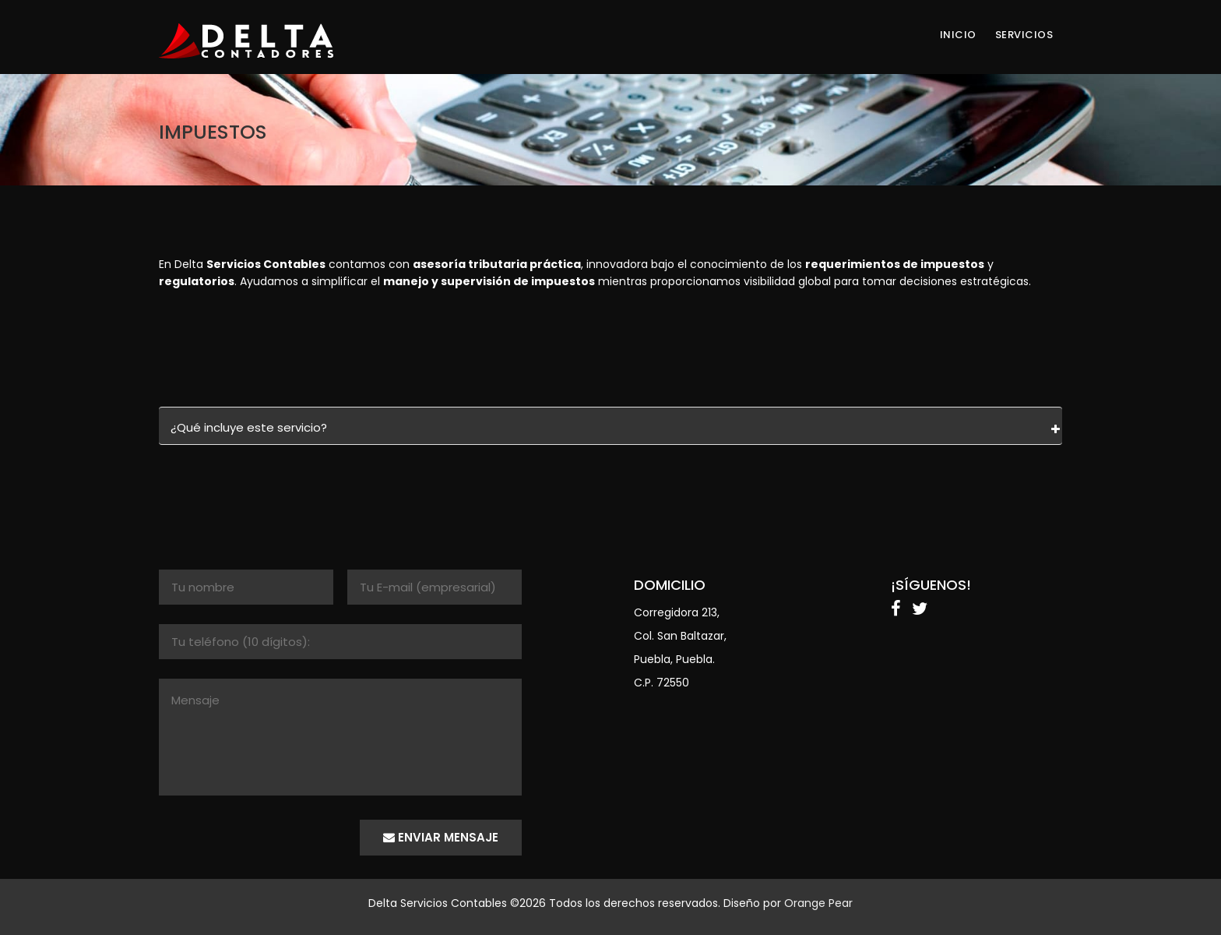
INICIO (958, 35)
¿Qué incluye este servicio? (249, 427)
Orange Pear (818, 903)
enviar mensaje (440, 837)
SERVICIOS (1024, 35)
